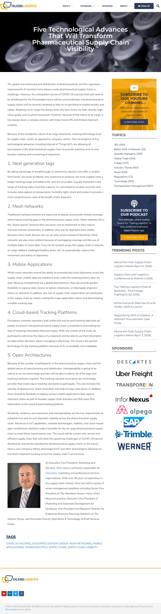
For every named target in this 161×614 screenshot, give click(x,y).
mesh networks (80, 543)
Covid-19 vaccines (18, 543)
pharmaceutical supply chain (46, 547)
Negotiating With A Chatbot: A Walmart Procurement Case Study (133, 319)
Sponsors (87, 6)
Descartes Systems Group (50, 543)
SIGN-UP (145, 6)
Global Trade (121, 158)
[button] (158, 6)
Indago (118, 163)
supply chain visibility (83, 547)
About (125, 6)
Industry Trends (123, 167)
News (117, 172)
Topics (67, 6)
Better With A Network (127, 149)
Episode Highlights (125, 154)
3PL (116, 144)
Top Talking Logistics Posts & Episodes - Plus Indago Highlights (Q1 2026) (132, 290)
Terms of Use (11, 609)
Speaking (107, 6)
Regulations (121, 177)
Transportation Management (130, 186)
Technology (120, 181)
